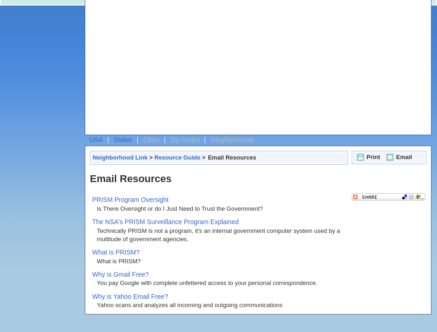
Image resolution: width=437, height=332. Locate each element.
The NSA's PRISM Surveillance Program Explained (165, 221)
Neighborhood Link (120, 157)
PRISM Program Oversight (130, 199)
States (123, 139)
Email (398, 157)
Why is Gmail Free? (120, 274)
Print (367, 157)
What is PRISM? (116, 252)
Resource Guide (177, 157)
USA (96, 139)
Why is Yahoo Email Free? (130, 296)
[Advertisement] (221, 69)
